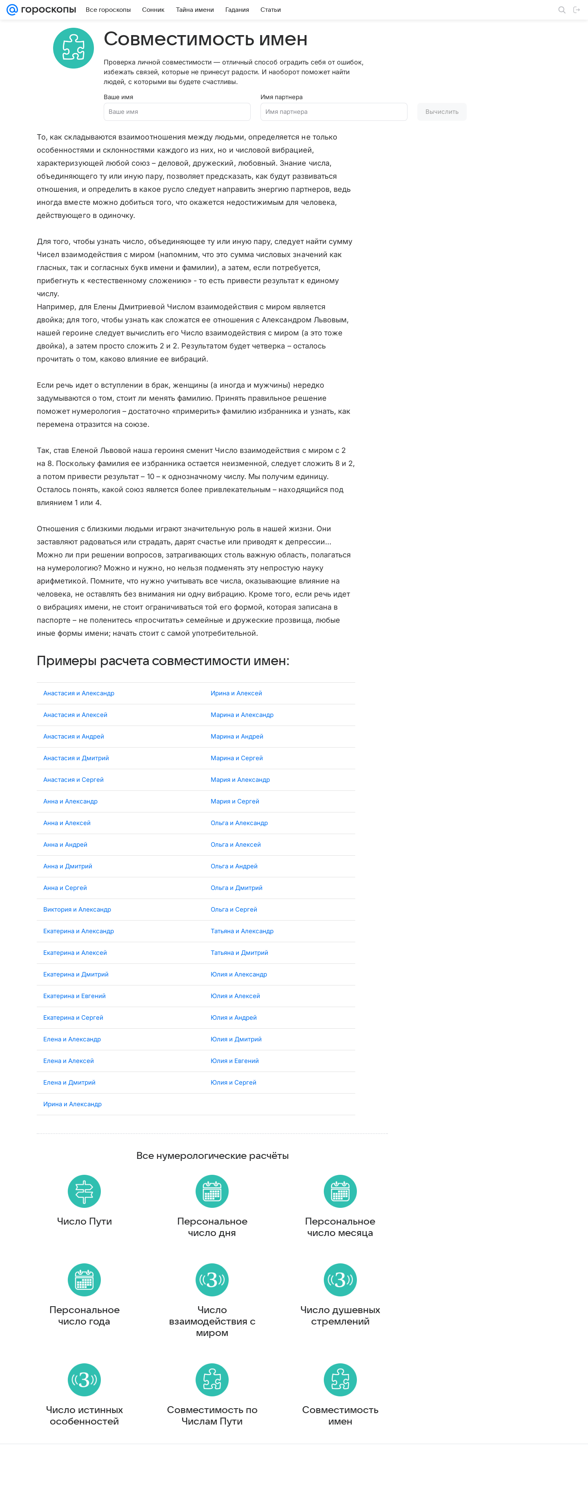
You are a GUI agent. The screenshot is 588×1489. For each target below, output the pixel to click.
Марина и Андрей (237, 730)
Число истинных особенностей (84, 1433)
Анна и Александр (70, 795)
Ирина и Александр (72, 1098)
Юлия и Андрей (234, 1011)
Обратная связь (393, 1475)
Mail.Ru (16, 1475)
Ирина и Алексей (236, 687)
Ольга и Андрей (234, 860)
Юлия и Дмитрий (236, 1033)
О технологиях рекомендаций (455, 1475)
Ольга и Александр (239, 817)
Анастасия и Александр (78, 687)
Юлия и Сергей (233, 1076)
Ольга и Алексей (236, 838)
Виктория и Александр (77, 903)
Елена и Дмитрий (69, 1076)
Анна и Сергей (65, 881)
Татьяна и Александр (242, 925)
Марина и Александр (242, 708)
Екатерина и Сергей (73, 1011)
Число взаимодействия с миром (212, 1331)
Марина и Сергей (237, 752)
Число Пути (84, 1223)
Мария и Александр (240, 773)
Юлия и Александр (239, 968)
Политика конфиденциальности (535, 1475)
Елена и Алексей (68, 1054)
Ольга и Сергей (234, 903)
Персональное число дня (212, 1229)
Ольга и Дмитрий (237, 881)
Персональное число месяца (340, 1229)
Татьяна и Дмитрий (239, 946)
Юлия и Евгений (235, 1054)
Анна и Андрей (65, 838)
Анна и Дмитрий (67, 860)
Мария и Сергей (235, 795)
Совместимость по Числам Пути (212, 1433)
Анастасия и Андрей (73, 730)
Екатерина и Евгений (74, 990)
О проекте (261, 1475)
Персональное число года (84, 1325)
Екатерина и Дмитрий (76, 968)
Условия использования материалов (324, 1475)
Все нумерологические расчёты (212, 1150)
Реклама (77, 1475)
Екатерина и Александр (78, 925)
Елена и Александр (72, 1033)
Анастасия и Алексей (75, 708)
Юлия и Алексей (235, 990)
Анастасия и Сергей (73, 773)
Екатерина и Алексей (75, 946)
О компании (46, 1475)
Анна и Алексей (67, 817)
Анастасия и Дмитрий (76, 752)
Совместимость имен (340, 1433)
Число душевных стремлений (340, 1325)
